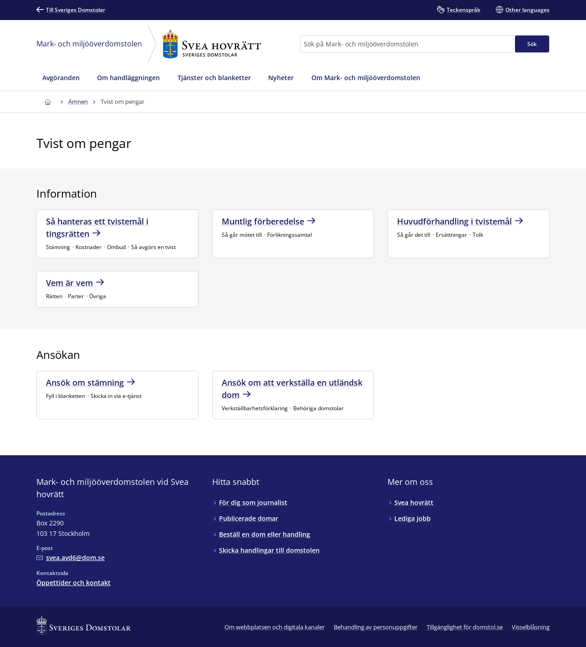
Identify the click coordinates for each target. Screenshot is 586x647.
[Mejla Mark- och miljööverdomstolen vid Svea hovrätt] (70, 557)
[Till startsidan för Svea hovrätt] (47, 101)
